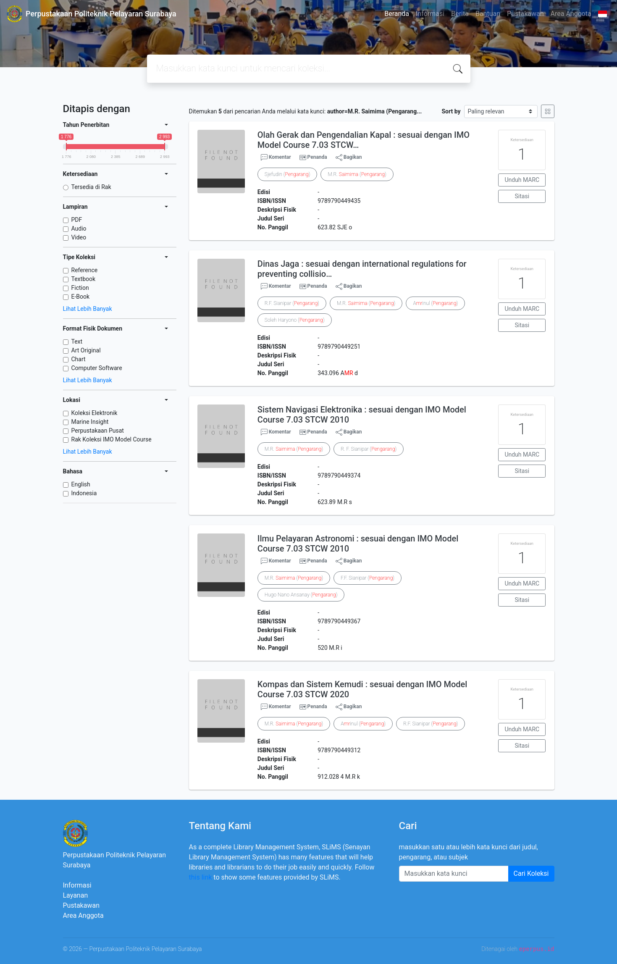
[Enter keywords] (454, 874)
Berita (460, 14)
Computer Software (96, 368)
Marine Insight (90, 421)
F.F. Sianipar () (367, 578)
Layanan (75, 895)
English (80, 484)
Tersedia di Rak (91, 187)
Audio (79, 228)
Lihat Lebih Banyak (87, 308)
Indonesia (84, 493)
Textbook (83, 279)
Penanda (317, 157)
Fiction (80, 287)
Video (79, 237)
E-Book (80, 296)
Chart (78, 359)
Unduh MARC (521, 179)
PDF (76, 219)
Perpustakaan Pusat (97, 430)
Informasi (430, 14)
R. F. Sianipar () (368, 449)
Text (77, 341)
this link (200, 877)
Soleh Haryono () (295, 320)
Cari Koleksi (531, 873)
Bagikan (349, 157)
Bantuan (487, 14)
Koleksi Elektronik (94, 413)
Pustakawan (525, 14)
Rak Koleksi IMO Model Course (111, 439)
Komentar (276, 157)
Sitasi (522, 196)
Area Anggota (571, 14)
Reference (84, 270)
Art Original (86, 350)
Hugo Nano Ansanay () (301, 595)
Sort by (450, 111)
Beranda (396, 14)
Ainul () (435, 303)
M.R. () (357, 174)
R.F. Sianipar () (292, 303)
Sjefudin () (287, 174)
